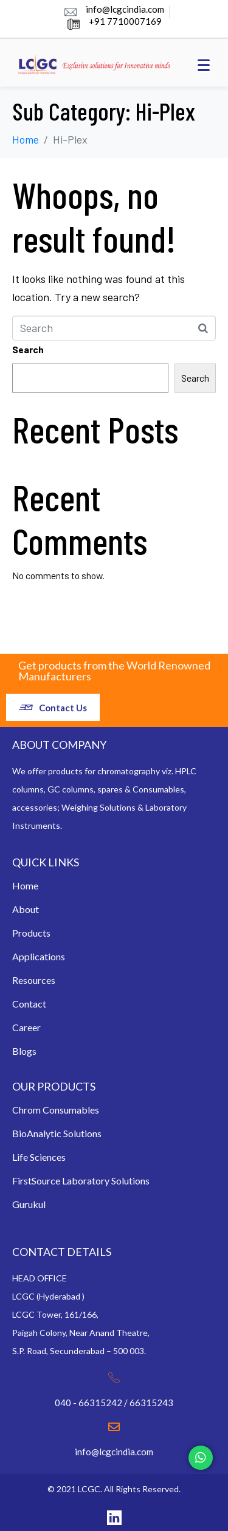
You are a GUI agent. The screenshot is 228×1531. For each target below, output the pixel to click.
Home (25, 885)
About (25, 909)
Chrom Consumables (55, 1109)
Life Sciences (39, 1157)
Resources (33, 980)
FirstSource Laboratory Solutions (81, 1180)
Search (28, 349)
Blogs (24, 1051)
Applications (38, 956)
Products (31, 932)
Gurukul (29, 1204)
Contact (29, 1003)
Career (26, 1027)
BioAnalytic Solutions (57, 1133)
